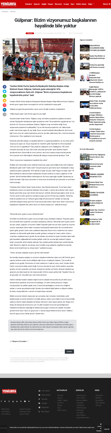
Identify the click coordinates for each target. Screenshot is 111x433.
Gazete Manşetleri (82, 418)
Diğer (90, 4)
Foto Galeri (44, 391)
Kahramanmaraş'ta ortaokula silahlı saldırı (96, 166)
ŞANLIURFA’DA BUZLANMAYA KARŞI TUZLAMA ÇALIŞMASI (97, 48)
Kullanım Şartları (25, 409)
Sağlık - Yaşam (47, 4)
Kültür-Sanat (81, 4)
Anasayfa (5, 11)
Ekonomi (58, 4)
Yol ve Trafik (80, 398)
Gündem (28, 4)
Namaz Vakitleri (81, 400)
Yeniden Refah (15, 102)
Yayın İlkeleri (5, 411)
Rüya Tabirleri (100, 403)
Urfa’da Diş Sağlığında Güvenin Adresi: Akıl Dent (97, 157)
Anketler (98, 398)
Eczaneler (79, 403)
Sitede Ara (99, 395)
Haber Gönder (24, 414)
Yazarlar (43, 399)
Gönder (69, 351)
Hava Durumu (81, 395)
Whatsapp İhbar (25, 411)
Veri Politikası (5, 414)
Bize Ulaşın (44, 411)
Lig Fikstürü (80, 405)
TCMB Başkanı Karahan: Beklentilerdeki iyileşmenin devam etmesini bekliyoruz (96, 77)
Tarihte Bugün (81, 408)
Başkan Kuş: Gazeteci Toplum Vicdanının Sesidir (97, 212)
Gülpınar (71, 102)
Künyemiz (44, 407)
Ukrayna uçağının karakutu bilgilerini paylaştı (96, 203)
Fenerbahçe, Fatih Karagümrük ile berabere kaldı (95, 221)
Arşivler (43, 403)
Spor (72, 4)
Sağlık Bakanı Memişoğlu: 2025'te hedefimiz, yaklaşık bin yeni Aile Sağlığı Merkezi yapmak (97, 91)
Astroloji (98, 405)
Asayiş (66, 4)
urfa (30, 102)
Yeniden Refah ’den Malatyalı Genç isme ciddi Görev (96, 184)
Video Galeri (44, 395)
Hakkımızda (5, 409)
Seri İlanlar (80, 413)
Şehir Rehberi (81, 415)
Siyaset (37, 4)
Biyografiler (100, 400)
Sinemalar (80, 410)
